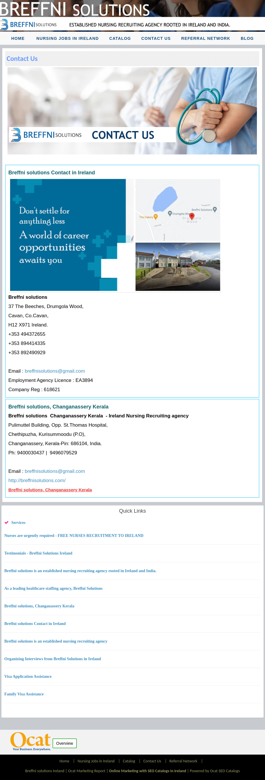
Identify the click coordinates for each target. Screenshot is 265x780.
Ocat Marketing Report (86, 770)
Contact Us (156, 38)
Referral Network (205, 38)
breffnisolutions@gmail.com (55, 371)
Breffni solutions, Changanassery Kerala (50, 489)
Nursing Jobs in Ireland (67, 38)
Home (18, 38)
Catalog (120, 38)
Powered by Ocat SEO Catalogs (215, 770)
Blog (247, 38)
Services (18, 522)
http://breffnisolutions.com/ (37, 480)
